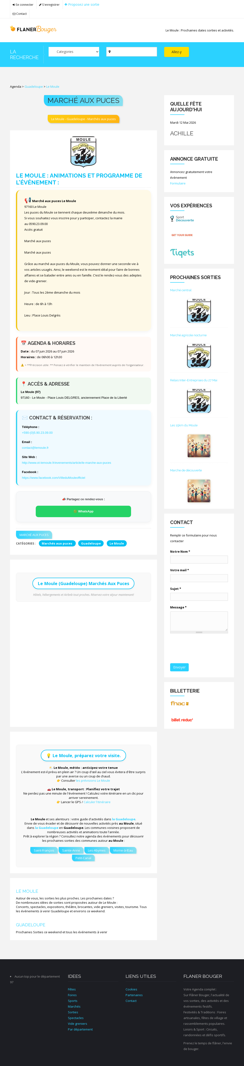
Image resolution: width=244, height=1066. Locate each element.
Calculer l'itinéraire (97, 802)
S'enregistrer (49, 4)
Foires (72, 995)
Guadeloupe (34, 86)
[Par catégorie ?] (74, 51)
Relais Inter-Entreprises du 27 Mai (193, 380)
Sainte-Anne (71, 850)
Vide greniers (77, 1023)
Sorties (73, 1012)
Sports (72, 1001)
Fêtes (72, 989)
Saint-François (44, 850)
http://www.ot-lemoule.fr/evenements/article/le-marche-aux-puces (66, 462)
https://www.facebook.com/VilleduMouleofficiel (53, 477)
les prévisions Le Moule (93, 780)
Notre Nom (180, 551)
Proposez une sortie (82, 4)
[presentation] (206, 648)
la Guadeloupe (123, 819)
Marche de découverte (186, 470)
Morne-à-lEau (123, 850)
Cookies (131, 989)
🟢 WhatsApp (83, 511)
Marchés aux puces (57, 543)
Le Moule (52, 86)
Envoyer (179, 667)
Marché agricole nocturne (188, 335)
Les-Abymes (97, 850)
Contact (20, 13)
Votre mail (179, 570)
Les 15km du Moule (184, 425)
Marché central (181, 290)
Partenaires (134, 995)
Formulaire (178, 183)
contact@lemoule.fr (35, 447)
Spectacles (76, 1018)
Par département (80, 1029)
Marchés (74, 1006)
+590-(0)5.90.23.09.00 (37, 432)
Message (178, 607)
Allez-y (177, 52)
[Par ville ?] (131, 51)
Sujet (175, 589)
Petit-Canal (83, 858)
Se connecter (23, 4)
